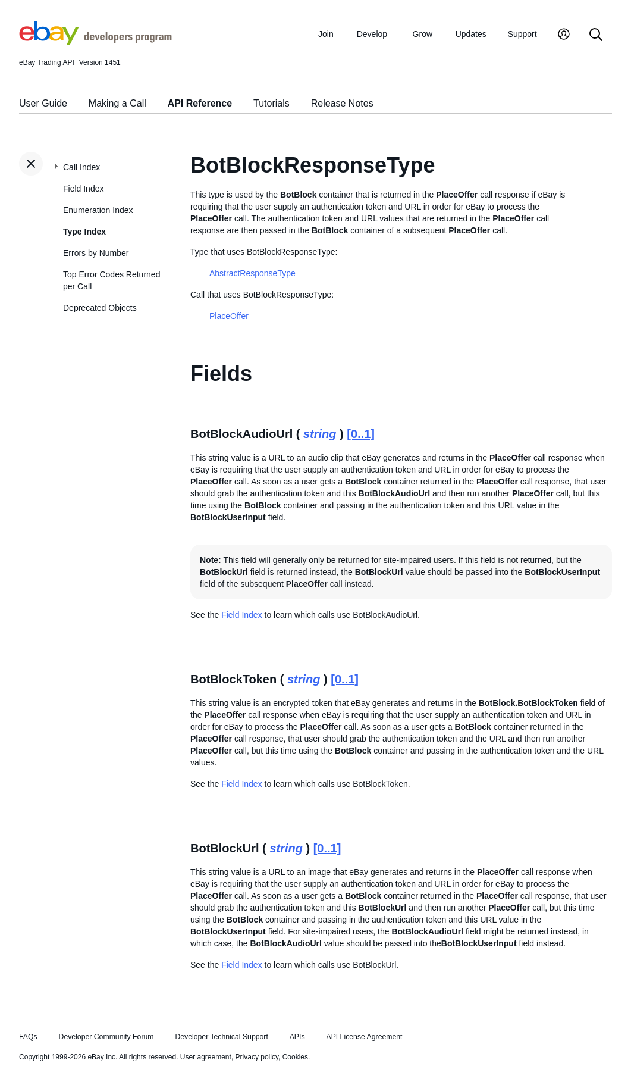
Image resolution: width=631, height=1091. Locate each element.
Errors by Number (95, 253)
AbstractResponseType (252, 273)
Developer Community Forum (106, 1037)
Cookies (295, 1057)
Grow (422, 34)
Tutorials (271, 103)
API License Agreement (364, 1037)
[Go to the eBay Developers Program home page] (95, 42)
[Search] (596, 35)
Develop (372, 34)
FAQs (28, 1037)
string (320, 433)
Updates (471, 34)
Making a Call (117, 103)
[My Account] (563, 35)
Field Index (83, 188)
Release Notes (342, 103)
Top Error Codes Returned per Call (111, 280)
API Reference (200, 103)
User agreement (205, 1057)
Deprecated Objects (100, 307)
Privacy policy (257, 1057)
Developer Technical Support (221, 1037)
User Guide (43, 103)
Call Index (81, 167)
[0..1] (361, 433)
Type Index (84, 231)
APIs (297, 1037)
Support (522, 34)
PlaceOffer (229, 316)
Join (326, 34)
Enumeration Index (98, 210)
